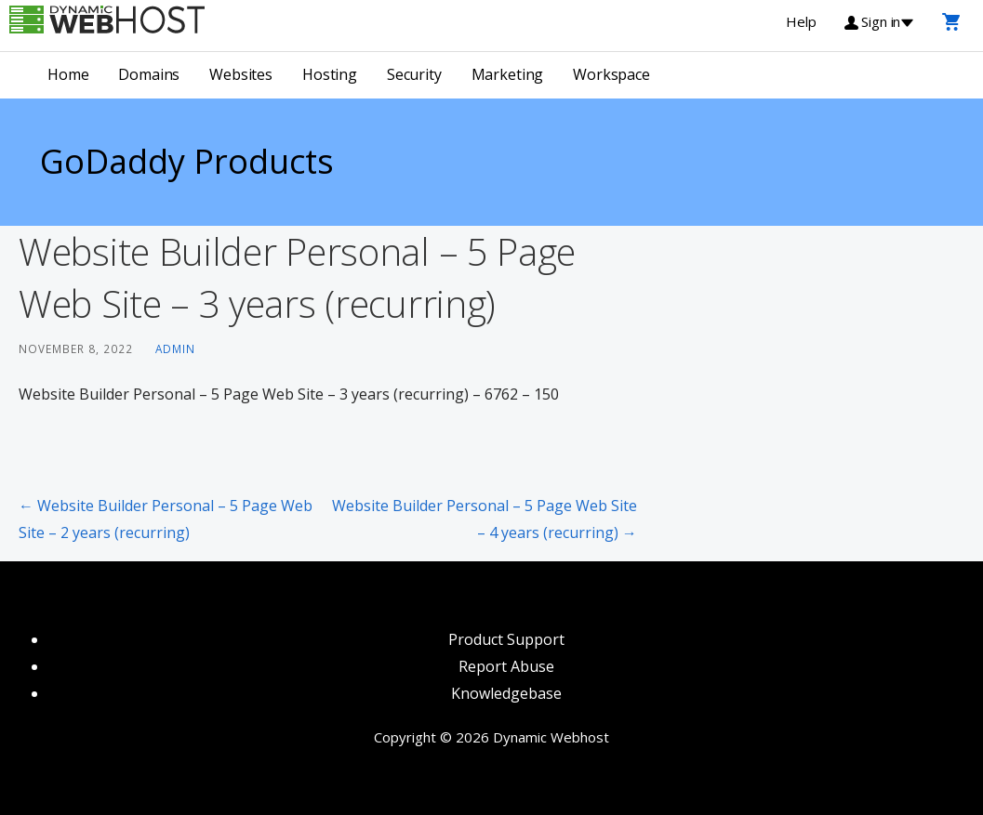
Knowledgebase (506, 693)
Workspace (611, 74)
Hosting (329, 74)
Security (414, 74)
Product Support (506, 639)
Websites (240, 74)
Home (67, 74)
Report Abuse (506, 666)
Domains (148, 74)
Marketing (508, 74)
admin (175, 348)
